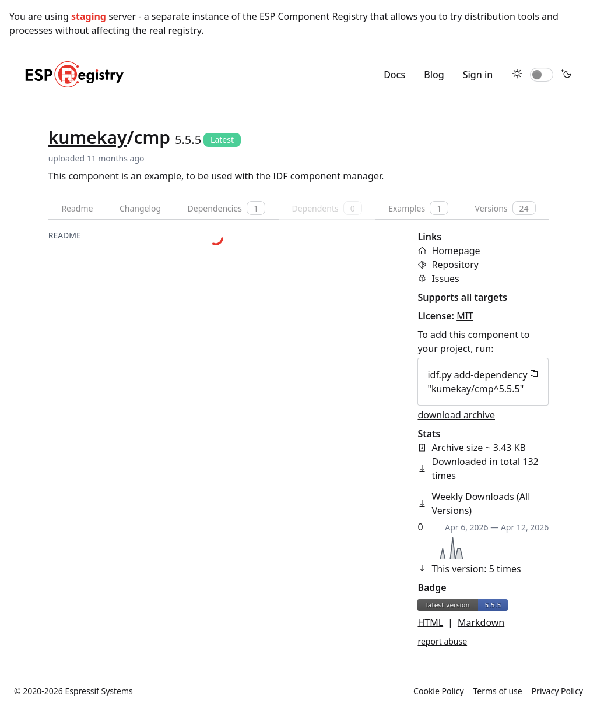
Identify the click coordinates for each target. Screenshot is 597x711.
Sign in (478, 74)
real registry (175, 30)
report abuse (442, 641)
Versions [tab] (505, 208)
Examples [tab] (418, 208)
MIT (464, 315)
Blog (434, 74)
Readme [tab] (77, 208)
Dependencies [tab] (226, 208)
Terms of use (497, 690)
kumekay (87, 137)
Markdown (481, 622)
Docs (394, 74)
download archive (456, 415)
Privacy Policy (557, 690)
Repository (455, 264)
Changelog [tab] (140, 208)
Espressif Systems (99, 690)
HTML (430, 622)
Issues (445, 278)
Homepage (455, 250)
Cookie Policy (438, 690)
